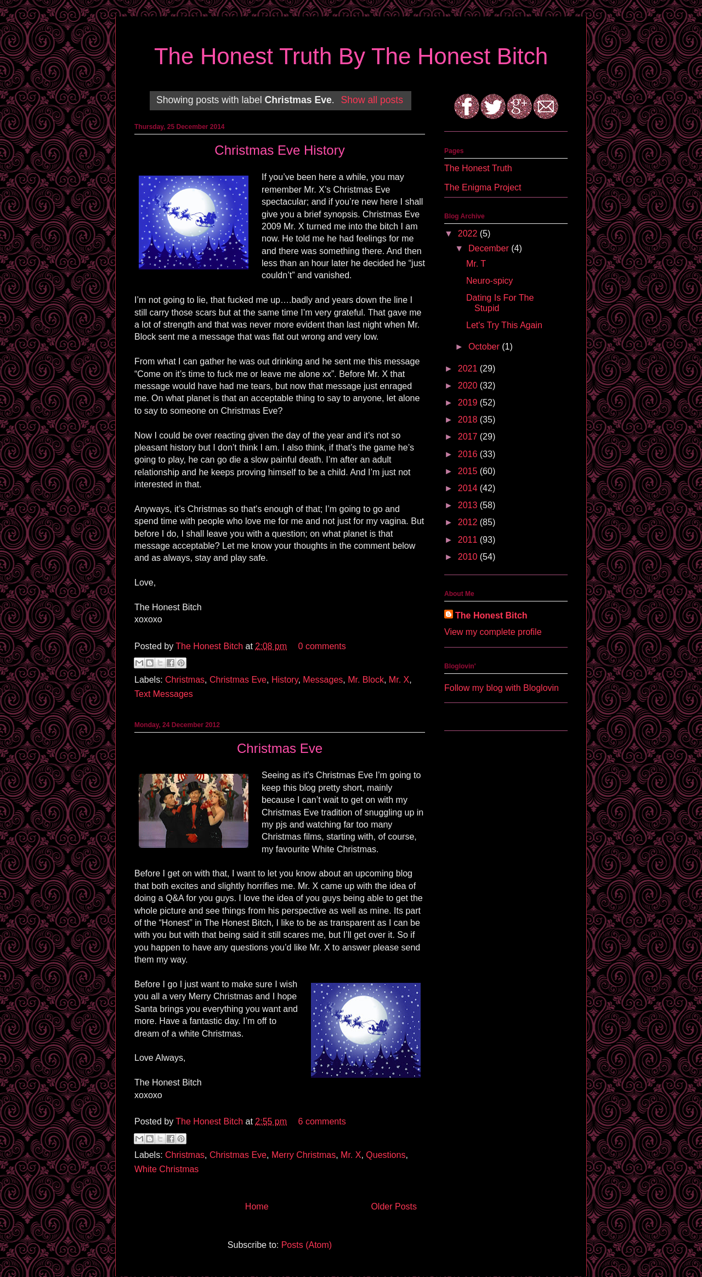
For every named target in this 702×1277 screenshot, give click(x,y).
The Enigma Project (483, 187)
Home (257, 1206)
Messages (323, 679)
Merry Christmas (303, 1155)
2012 (469, 522)
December (489, 248)
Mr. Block (366, 679)
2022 (469, 233)
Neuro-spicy (489, 280)
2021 (469, 368)
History (284, 679)
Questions (385, 1155)
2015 (469, 471)
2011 (469, 539)
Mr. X (399, 679)
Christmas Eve (238, 679)
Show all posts (372, 99)
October (485, 346)
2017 (469, 436)
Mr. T (476, 263)
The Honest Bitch (210, 646)
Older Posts (394, 1206)
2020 (469, 385)
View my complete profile (493, 632)
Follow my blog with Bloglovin (501, 688)
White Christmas (166, 1169)
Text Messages (163, 694)
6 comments (322, 1121)
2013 (469, 505)
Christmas (185, 679)
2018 (469, 419)
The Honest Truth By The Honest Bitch (351, 56)
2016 (469, 454)
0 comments (322, 646)
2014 (469, 488)
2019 (469, 402)
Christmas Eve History (279, 150)
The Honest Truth (478, 168)
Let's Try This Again (504, 325)
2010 (469, 556)
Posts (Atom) (306, 1245)
